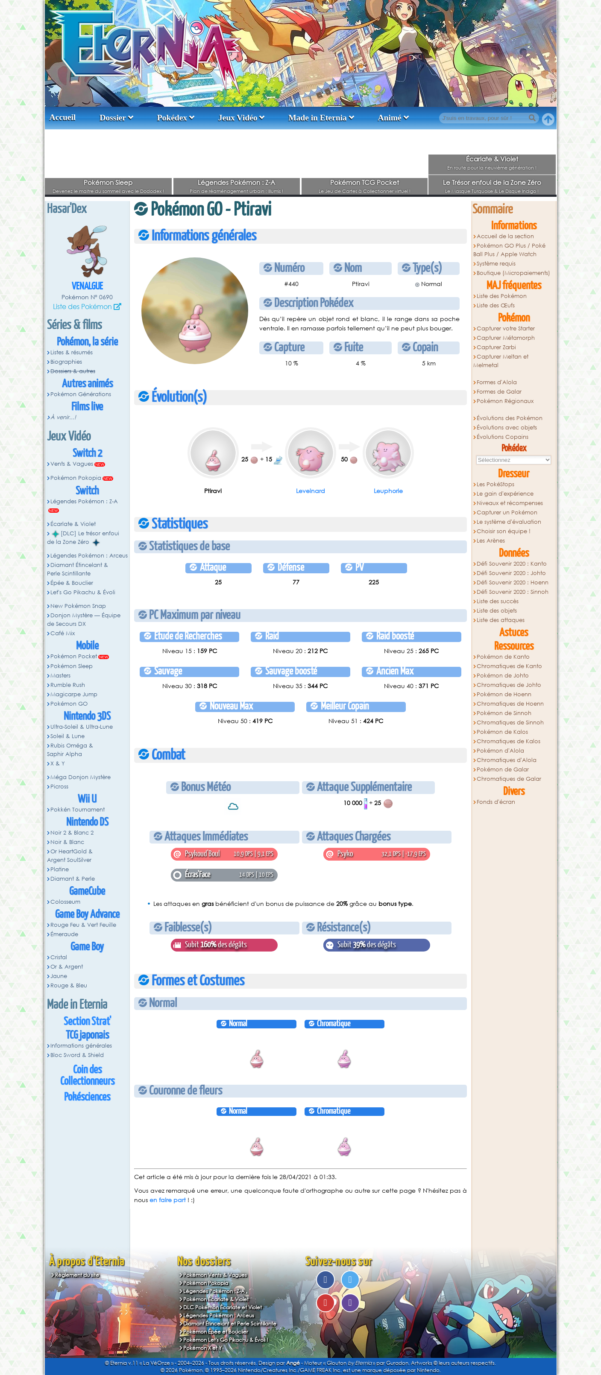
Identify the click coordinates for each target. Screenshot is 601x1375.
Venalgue (87, 287)
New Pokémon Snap (78, 606)
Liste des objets (497, 610)
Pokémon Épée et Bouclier (215, 1331)
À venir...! (63, 417)
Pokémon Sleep (108, 182)
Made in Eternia (317, 117)
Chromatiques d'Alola (507, 760)
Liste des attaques (501, 620)
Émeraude (64, 934)
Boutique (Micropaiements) (513, 273)
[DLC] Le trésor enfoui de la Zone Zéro (83, 538)
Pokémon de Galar (503, 769)
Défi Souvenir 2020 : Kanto (512, 563)
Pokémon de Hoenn (504, 694)
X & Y (57, 763)
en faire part (168, 1200)
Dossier (113, 117)
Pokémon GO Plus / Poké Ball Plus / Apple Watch (509, 250)
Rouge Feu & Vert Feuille (83, 924)
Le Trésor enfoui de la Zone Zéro (492, 182)
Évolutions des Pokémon (509, 418)
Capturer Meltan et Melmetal (501, 361)
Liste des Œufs (496, 305)
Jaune (58, 976)
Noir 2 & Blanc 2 (72, 832)
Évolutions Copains (502, 437)
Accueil (63, 117)
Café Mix (62, 633)
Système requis (496, 263)
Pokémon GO (69, 703)
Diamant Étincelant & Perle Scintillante (77, 569)
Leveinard (310, 491)
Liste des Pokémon (82, 306)
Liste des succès (498, 601)
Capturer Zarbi (496, 347)
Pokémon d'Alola (500, 750)
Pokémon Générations (80, 394)
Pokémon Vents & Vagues (215, 1275)
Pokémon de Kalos (502, 732)
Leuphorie (388, 491)
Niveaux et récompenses (510, 503)
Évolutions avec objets (507, 427)
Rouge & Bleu (68, 985)
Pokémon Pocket (73, 656)
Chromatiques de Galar (509, 778)
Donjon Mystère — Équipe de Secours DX (84, 620)
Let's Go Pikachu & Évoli (82, 592)
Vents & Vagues (71, 463)
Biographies (66, 361)
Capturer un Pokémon (507, 512)
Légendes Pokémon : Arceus (89, 555)
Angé (293, 1362)
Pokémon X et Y (202, 1348)
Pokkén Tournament (77, 809)
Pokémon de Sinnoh (504, 713)
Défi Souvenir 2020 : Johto (511, 573)
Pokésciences (87, 1097)
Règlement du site (77, 1275)
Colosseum (65, 901)
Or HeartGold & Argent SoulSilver (70, 856)
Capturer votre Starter (506, 328)
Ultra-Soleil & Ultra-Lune (81, 726)
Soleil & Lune (67, 736)
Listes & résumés (71, 352)
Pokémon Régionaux (505, 401)
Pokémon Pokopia (75, 478)
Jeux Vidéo (238, 117)
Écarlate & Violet (492, 159)
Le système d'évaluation (509, 521)
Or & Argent (66, 966)
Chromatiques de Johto (509, 685)
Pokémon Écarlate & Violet (216, 1299)
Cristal (58, 957)
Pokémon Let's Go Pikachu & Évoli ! (225, 1339)
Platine (59, 869)
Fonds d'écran (496, 802)
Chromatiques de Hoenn (510, 703)
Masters (60, 675)
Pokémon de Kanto (503, 656)
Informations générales (81, 1045)
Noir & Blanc (67, 842)
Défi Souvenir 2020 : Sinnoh (512, 592)
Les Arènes (491, 540)
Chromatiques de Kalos (508, 741)
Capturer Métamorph (506, 338)
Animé (389, 117)
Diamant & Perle (72, 878)
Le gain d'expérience (505, 493)
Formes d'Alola (497, 382)
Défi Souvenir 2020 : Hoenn (512, 582)
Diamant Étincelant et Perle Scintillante (229, 1323)
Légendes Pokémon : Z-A (236, 182)
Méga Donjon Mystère (80, 777)
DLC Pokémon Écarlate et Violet (222, 1307)
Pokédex (172, 117)
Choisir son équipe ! (504, 531)
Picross (59, 786)
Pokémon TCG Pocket (364, 182)
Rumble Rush (67, 685)
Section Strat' (87, 1021)
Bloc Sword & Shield (77, 1055)
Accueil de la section (505, 236)
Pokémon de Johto (503, 675)
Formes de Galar (499, 391)
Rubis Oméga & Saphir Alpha (70, 750)
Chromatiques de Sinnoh (510, 722)
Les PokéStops (495, 484)
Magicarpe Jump (73, 694)
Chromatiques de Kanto (509, 666)
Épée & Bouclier (71, 583)
